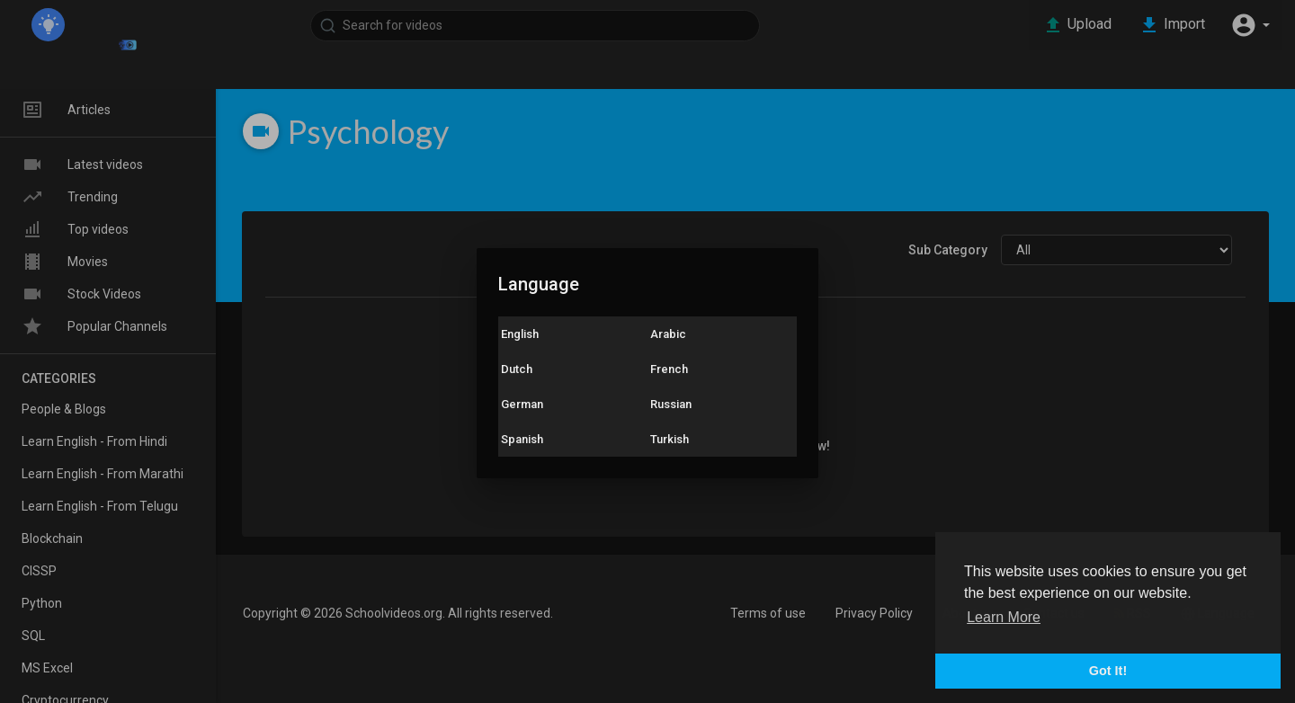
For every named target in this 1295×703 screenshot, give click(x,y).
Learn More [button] (1003, 617)
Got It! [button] (1108, 670)
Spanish (522, 439)
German (522, 404)
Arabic (668, 334)
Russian (671, 404)
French (669, 369)
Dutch (516, 369)
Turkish (669, 439)
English (520, 334)
